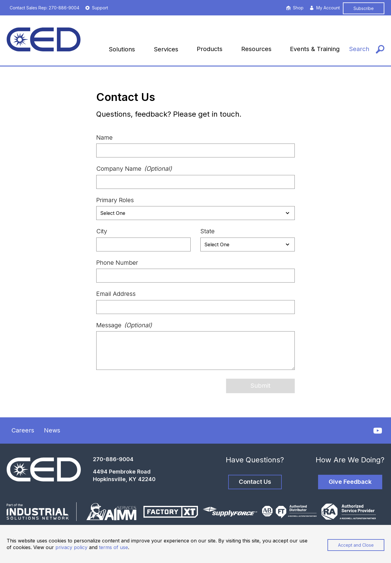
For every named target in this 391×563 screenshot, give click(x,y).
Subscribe (363, 8)
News (52, 430)
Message (124, 325)
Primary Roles (115, 200)
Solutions (122, 49)
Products (209, 49)
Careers (23, 430)
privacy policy (71, 547)
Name (104, 137)
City (101, 231)
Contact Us (255, 481)
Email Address (116, 293)
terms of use (113, 547)
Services (166, 49)
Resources (256, 49)
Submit (260, 385)
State (207, 231)
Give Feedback (350, 481)
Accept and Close (356, 545)
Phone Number (117, 262)
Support (96, 7)
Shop (295, 7)
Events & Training (315, 49)
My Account (325, 7)
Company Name (134, 168)
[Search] (366, 49)
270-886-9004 (113, 459)
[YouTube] (377, 430)
